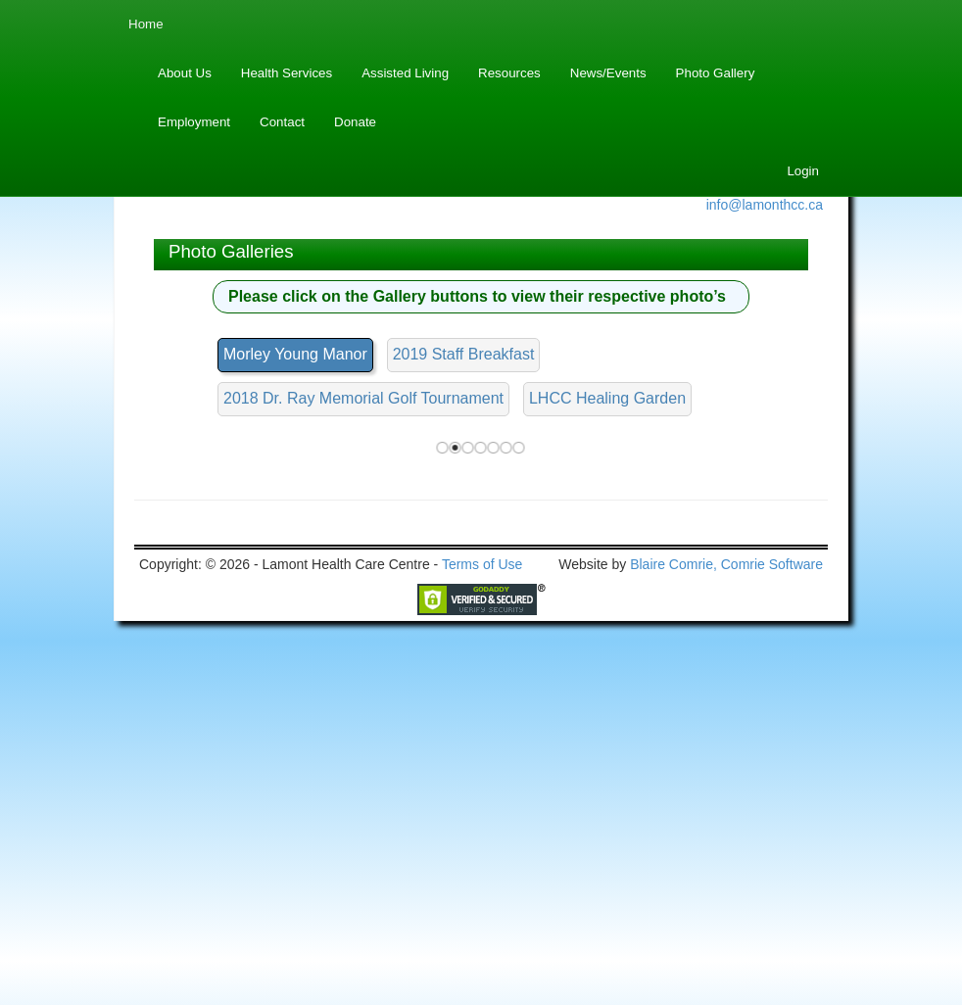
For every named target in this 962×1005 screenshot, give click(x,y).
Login (803, 171)
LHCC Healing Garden (607, 398)
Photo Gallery (715, 73)
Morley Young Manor (295, 354)
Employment (194, 122)
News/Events (608, 73)
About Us (185, 73)
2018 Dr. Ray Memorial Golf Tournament (363, 398)
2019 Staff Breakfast (464, 354)
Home (146, 24)
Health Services (286, 73)
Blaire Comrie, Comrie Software (726, 928)
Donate (355, 122)
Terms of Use (482, 928)
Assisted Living (405, 73)
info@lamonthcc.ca (764, 205)
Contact (282, 122)
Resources (509, 73)
